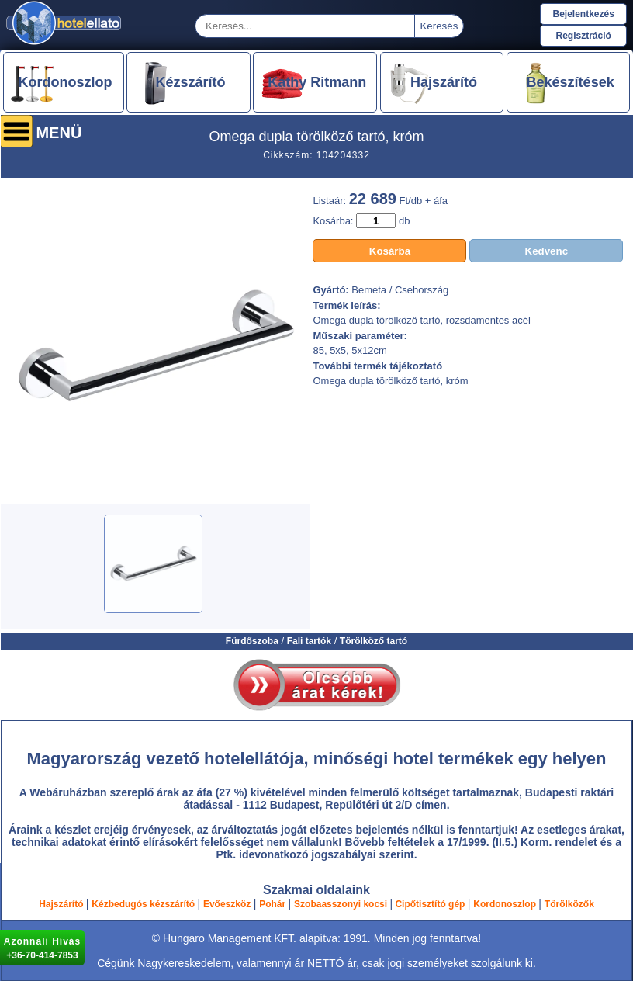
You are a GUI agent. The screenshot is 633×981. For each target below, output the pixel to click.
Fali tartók (309, 641)
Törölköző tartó (373, 641)
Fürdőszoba (252, 641)
